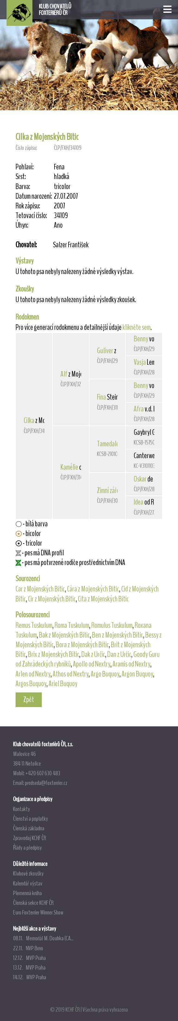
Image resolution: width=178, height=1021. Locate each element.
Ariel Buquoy (63, 683)
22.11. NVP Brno (28, 948)
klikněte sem (137, 327)
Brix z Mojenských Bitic (53, 654)
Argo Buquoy (105, 674)
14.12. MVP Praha (29, 977)
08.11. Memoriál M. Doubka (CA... (43, 938)
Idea (138, 502)
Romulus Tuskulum (111, 625)
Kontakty (21, 809)
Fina (101, 397)
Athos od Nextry (71, 674)
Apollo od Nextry (91, 664)
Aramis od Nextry (131, 664)
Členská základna (28, 828)
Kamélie (69, 467)
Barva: (23, 187)
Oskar (140, 479)
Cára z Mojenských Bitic (93, 589)
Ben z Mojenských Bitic (117, 635)
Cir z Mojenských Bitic (52, 599)
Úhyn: (22, 225)
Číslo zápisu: (26, 148)
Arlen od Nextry (33, 674)
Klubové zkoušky (28, 873)
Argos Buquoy (31, 683)
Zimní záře (108, 490)
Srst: (21, 177)
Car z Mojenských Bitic (40, 589)
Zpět (28, 699)
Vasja (140, 362)
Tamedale (108, 444)
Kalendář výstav (27, 883)
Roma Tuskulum (72, 625)
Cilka (29, 420)
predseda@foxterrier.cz (46, 782)
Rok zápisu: (28, 206)
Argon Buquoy (137, 674)
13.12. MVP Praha (29, 967)
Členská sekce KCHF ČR (33, 902)
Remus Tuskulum (34, 625)
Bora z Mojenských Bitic (82, 644)
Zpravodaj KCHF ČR (29, 837)
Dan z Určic (119, 654)
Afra (139, 409)
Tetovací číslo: (31, 216)
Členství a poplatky (30, 818)
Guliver (105, 350)
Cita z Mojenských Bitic (103, 599)
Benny (141, 339)
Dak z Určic (93, 654)
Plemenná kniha (27, 893)
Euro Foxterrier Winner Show (38, 912)
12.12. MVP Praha (29, 957)
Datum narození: (34, 196)
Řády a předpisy (27, 847)
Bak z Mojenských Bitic (64, 635)
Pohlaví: (25, 167)
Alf (63, 374)
